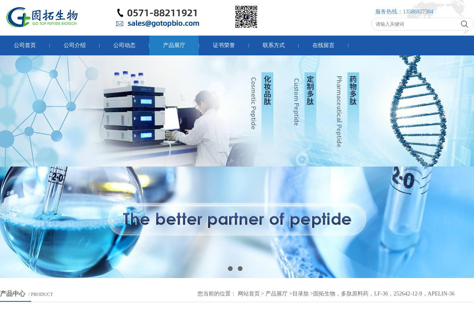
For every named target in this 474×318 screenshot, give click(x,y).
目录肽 (300, 294)
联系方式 (274, 45)
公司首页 (25, 45)
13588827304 (418, 12)
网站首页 (249, 294)
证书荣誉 (224, 45)
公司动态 (124, 45)
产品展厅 (174, 45)
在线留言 (323, 45)
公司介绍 (75, 45)
